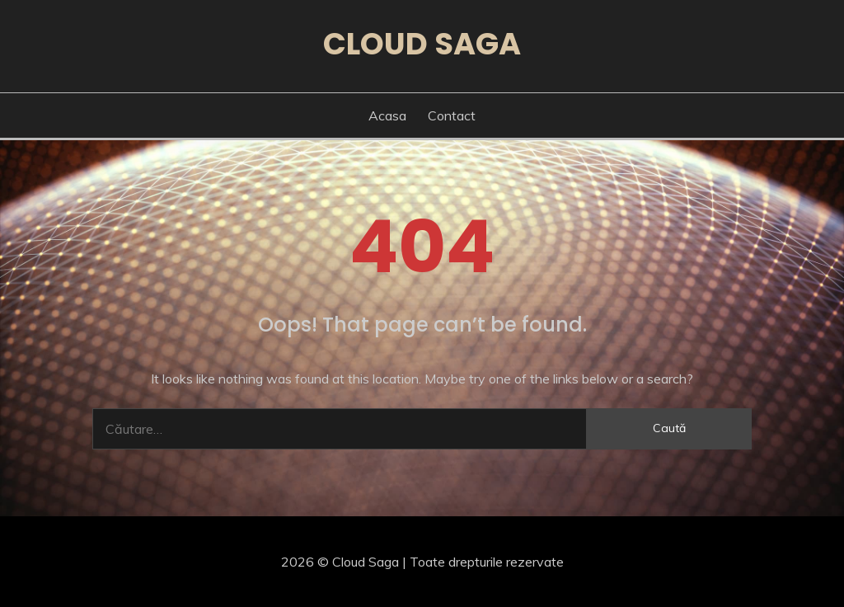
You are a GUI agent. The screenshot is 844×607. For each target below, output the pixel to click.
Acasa (387, 115)
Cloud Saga (422, 43)
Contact (452, 115)
